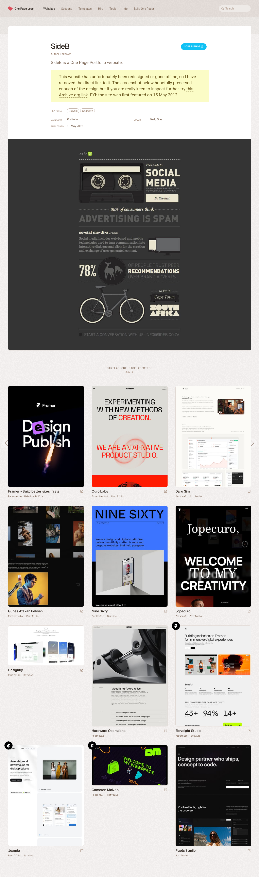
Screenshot (193, 46)
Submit (129, 372)
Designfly (15, 670)
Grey (159, 119)
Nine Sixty (99, 611)
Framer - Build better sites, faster (34, 491)
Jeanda (14, 850)
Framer (176, 626)
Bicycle (73, 111)
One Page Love (24, 8)
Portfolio (72, 119)
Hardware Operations (108, 730)
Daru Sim (182, 491)
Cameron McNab (105, 790)
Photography (15, 616)
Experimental (100, 496)
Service (112, 616)
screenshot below (137, 82)
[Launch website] (165, 491)
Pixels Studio (185, 850)
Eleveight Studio (188, 730)
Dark (153, 119)
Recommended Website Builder (26, 496)
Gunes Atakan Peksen (25, 611)
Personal (180, 496)
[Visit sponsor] (82, 491)
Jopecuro (182, 611)
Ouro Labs (100, 491)
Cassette (87, 111)
